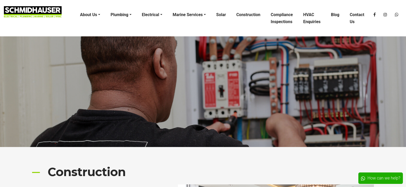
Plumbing (119, 14)
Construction (248, 14)
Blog (335, 14)
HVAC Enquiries (312, 18)
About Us (88, 14)
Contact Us (357, 18)
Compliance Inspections (282, 18)
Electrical (150, 14)
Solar (221, 14)
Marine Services (188, 14)
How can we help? (380, 178)
